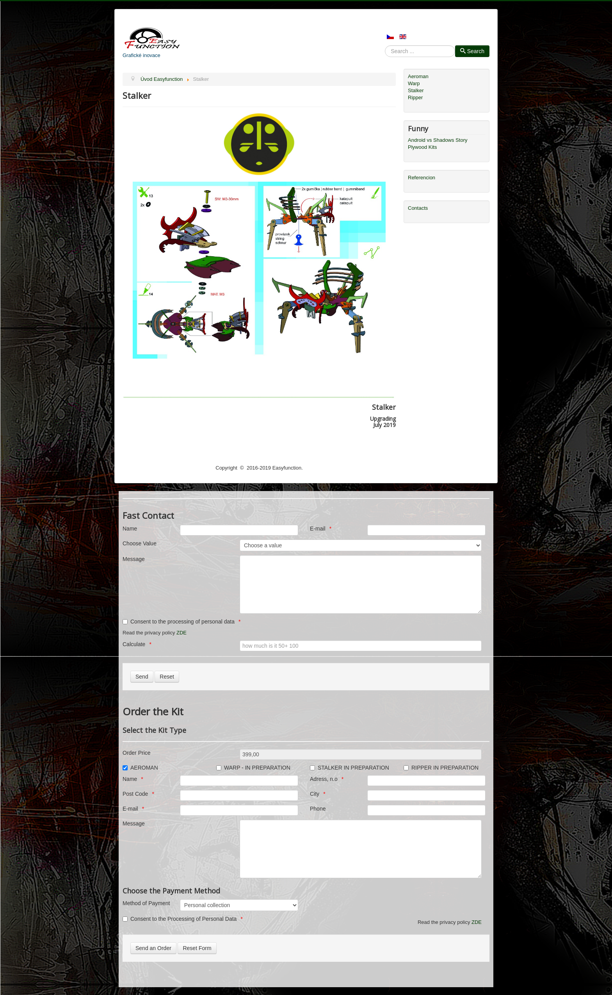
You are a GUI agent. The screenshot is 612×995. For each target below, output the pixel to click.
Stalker (415, 90)
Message (134, 559)
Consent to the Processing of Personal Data (180, 919)
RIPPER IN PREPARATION (441, 768)
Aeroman (418, 76)
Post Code (135, 794)
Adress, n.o (324, 779)
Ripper (415, 97)
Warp (414, 83)
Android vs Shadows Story (437, 140)
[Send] (141, 676)
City (314, 794)
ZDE (181, 633)
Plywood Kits (422, 147)
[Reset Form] (197, 948)
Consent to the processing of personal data (179, 621)
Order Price (137, 753)
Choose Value (140, 543)
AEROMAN (140, 768)
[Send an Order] (153, 948)
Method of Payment (146, 903)
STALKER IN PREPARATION (349, 768)
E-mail (318, 528)
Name (130, 528)
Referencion (421, 177)
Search (472, 51)
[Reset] (167, 676)
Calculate (134, 644)
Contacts (418, 208)
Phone (318, 809)
